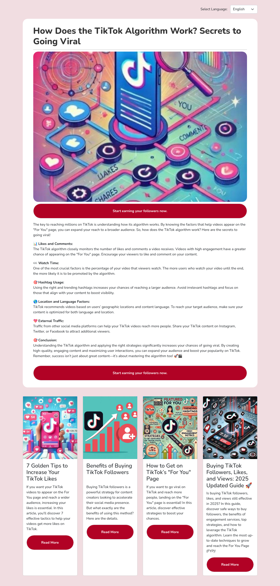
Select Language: (214, 9)
